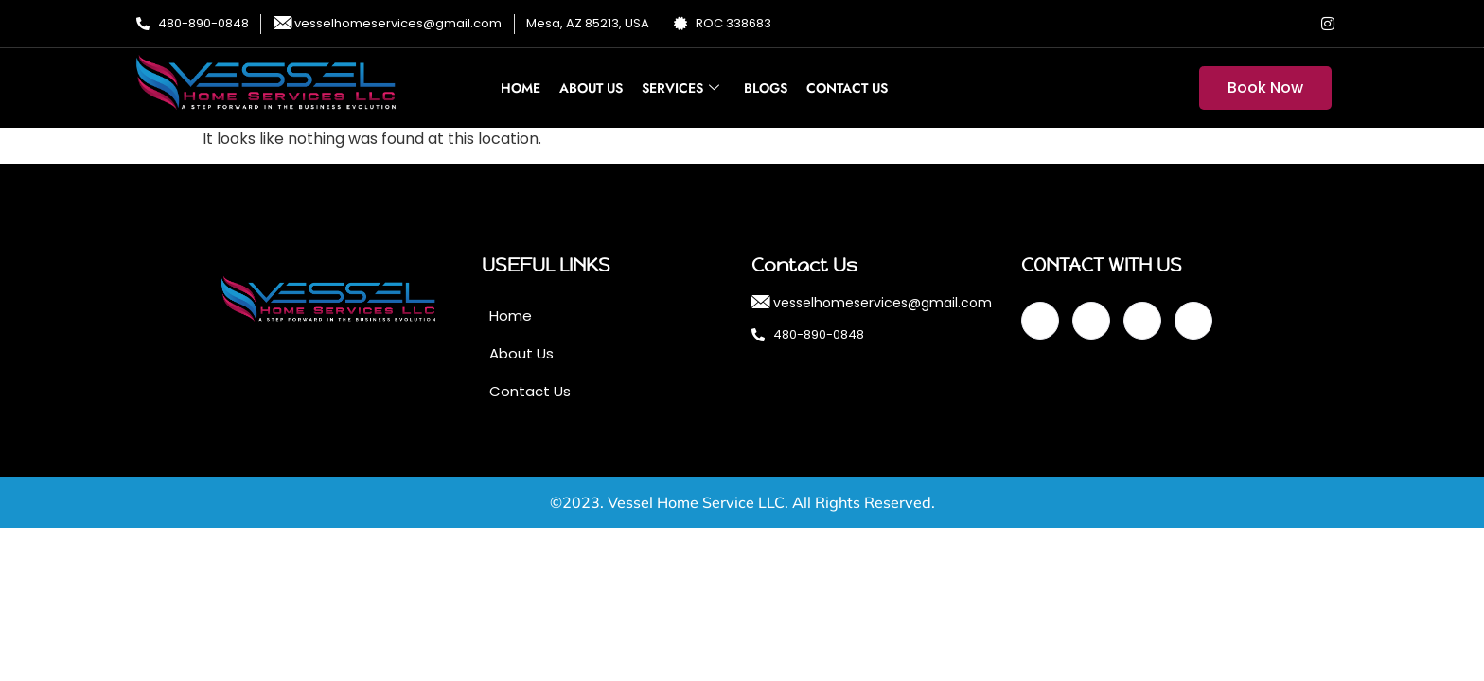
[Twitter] (1252, 23)
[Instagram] (1328, 23)
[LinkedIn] (1290, 23)
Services (680, 88)
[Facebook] (1214, 23)
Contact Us (847, 88)
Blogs (765, 88)
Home (520, 88)
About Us (591, 88)
